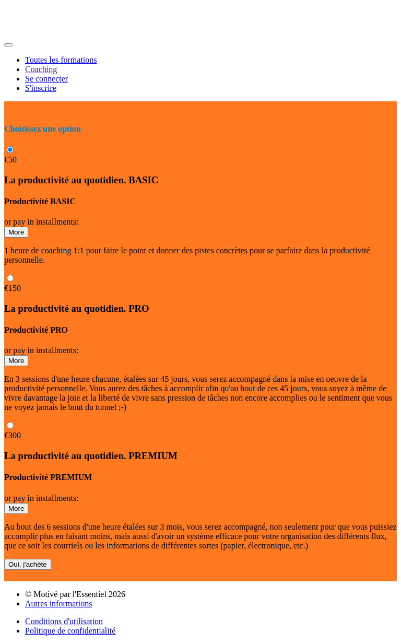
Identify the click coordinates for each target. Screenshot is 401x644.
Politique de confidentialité (70, 630)
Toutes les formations (61, 59)
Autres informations (58, 603)
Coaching (41, 69)
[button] (8, 44)
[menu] (200, 74)
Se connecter (46, 78)
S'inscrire (40, 88)
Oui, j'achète (27, 564)
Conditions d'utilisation (64, 621)
